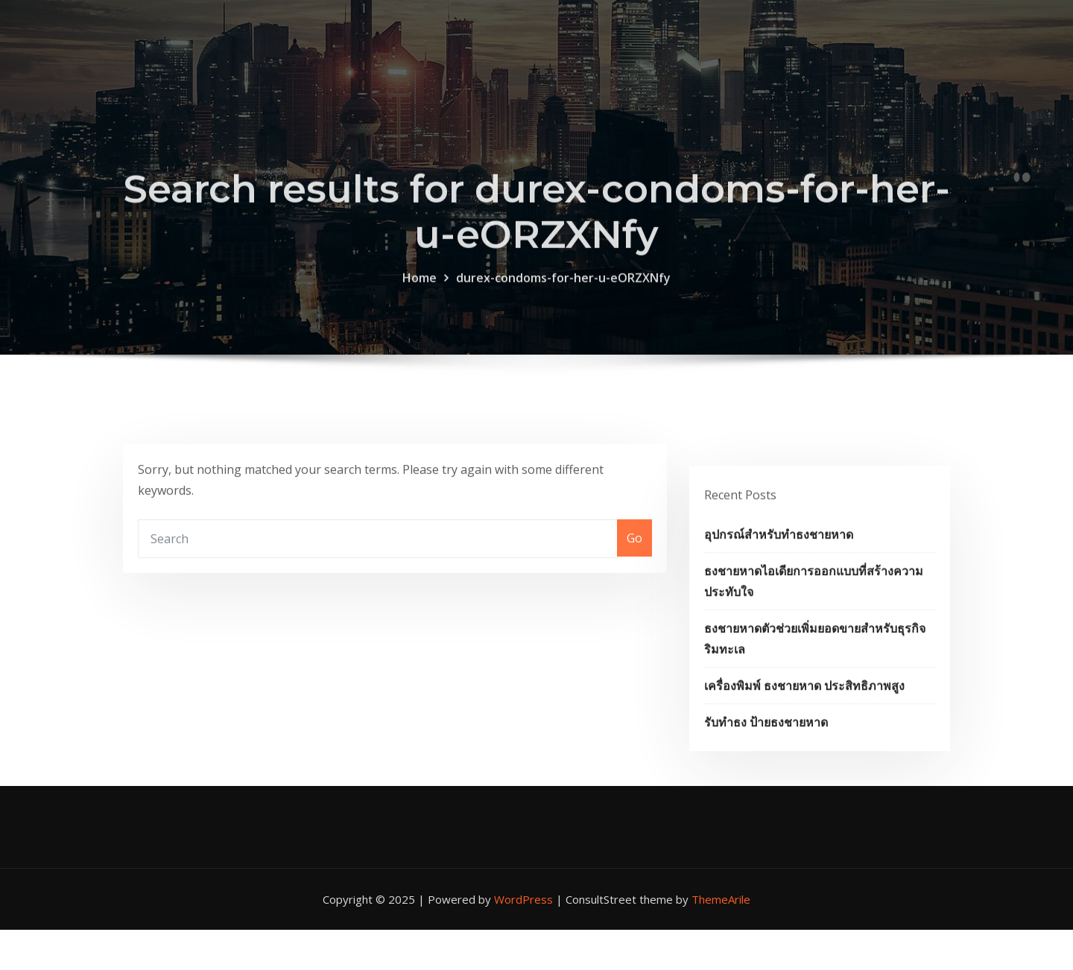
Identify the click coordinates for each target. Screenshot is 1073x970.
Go (634, 553)
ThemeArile (720, 899)
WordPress (523, 899)
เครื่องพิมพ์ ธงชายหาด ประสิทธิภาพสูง (804, 718)
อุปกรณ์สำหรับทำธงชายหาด (778, 567)
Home (419, 291)
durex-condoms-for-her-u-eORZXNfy (563, 291)
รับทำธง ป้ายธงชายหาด (766, 754)
